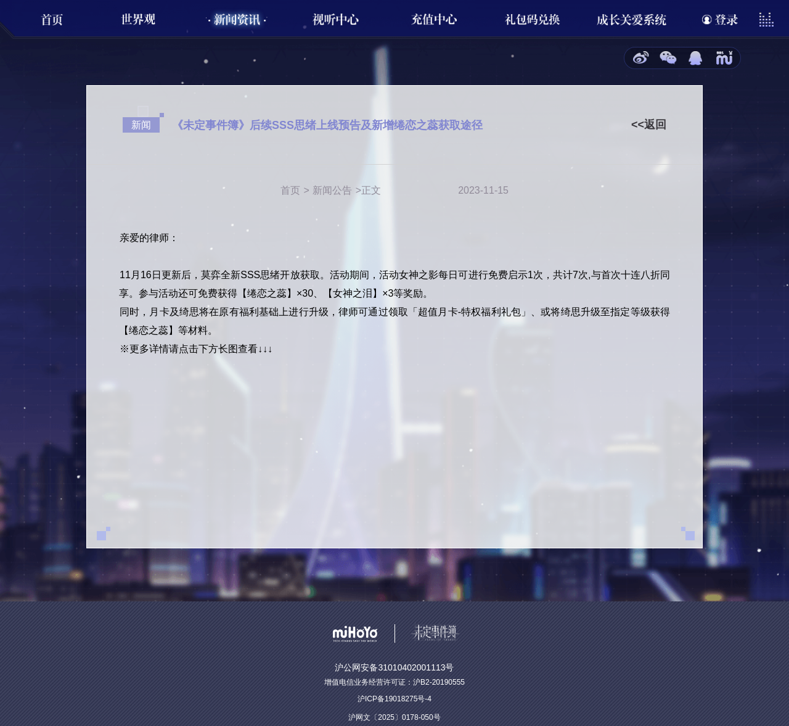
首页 (290, 190)
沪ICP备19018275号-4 (394, 699)
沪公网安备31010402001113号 (394, 667)
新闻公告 (332, 190)
